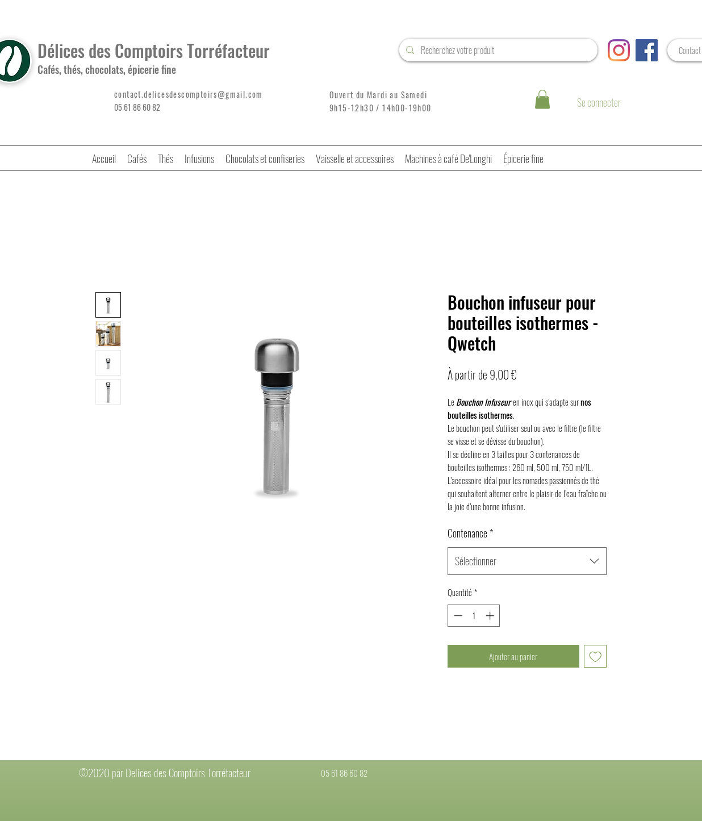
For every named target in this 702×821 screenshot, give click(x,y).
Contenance (470, 533)
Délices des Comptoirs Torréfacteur (153, 50)
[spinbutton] (474, 615)
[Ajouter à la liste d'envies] (595, 656)
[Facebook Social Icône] (647, 50)
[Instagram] (619, 50)
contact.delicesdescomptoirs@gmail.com (188, 94)
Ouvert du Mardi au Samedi (378, 95)
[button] (542, 99)
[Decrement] (457, 615)
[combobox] (527, 561)
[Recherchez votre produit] (497, 50)
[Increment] (491, 615)
